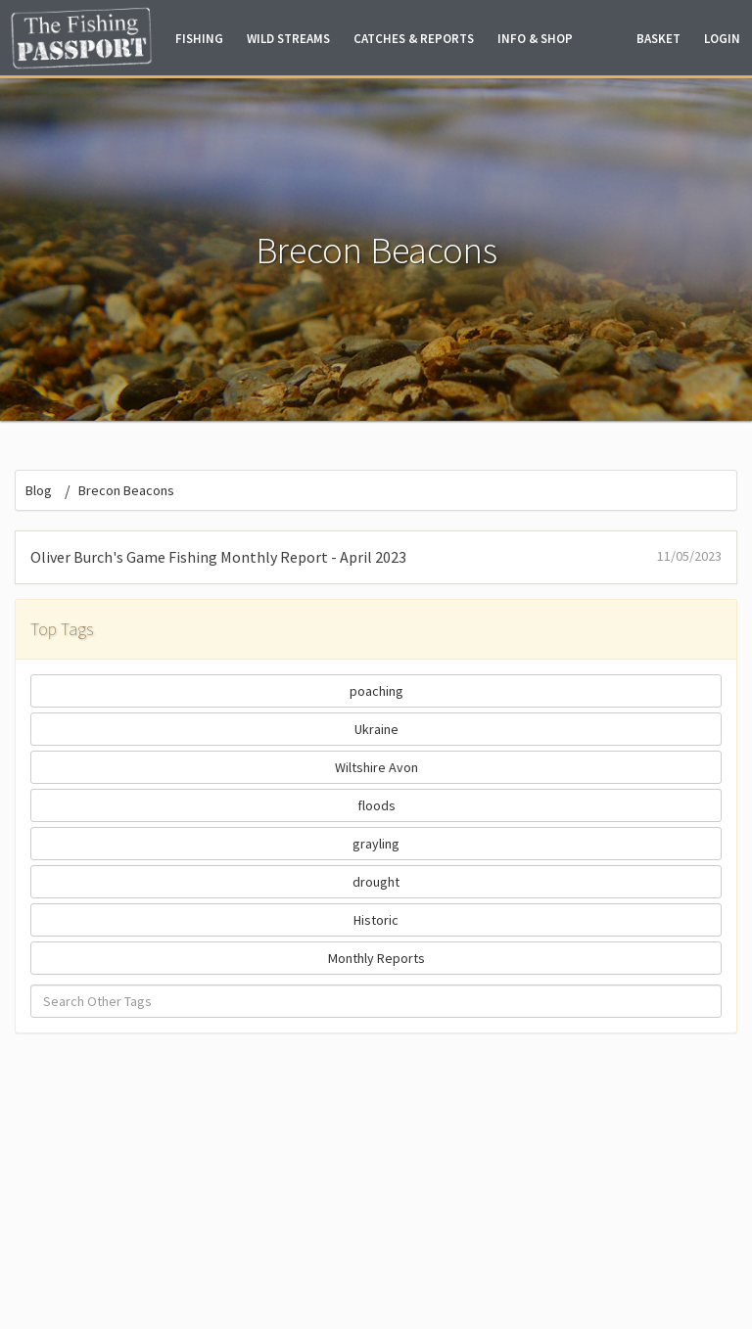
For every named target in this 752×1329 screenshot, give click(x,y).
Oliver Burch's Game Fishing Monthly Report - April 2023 (376, 556)
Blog (38, 490)
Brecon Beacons (126, 490)
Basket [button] (658, 38)
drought (376, 882)
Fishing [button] (199, 38)
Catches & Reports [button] (413, 38)
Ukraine (376, 729)
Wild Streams (288, 38)
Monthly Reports (376, 958)
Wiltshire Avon (376, 767)
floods (376, 805)
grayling (376, 843)
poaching (376, 691)
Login (722, 38)
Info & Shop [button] (535, 38)
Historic (376, 920)
